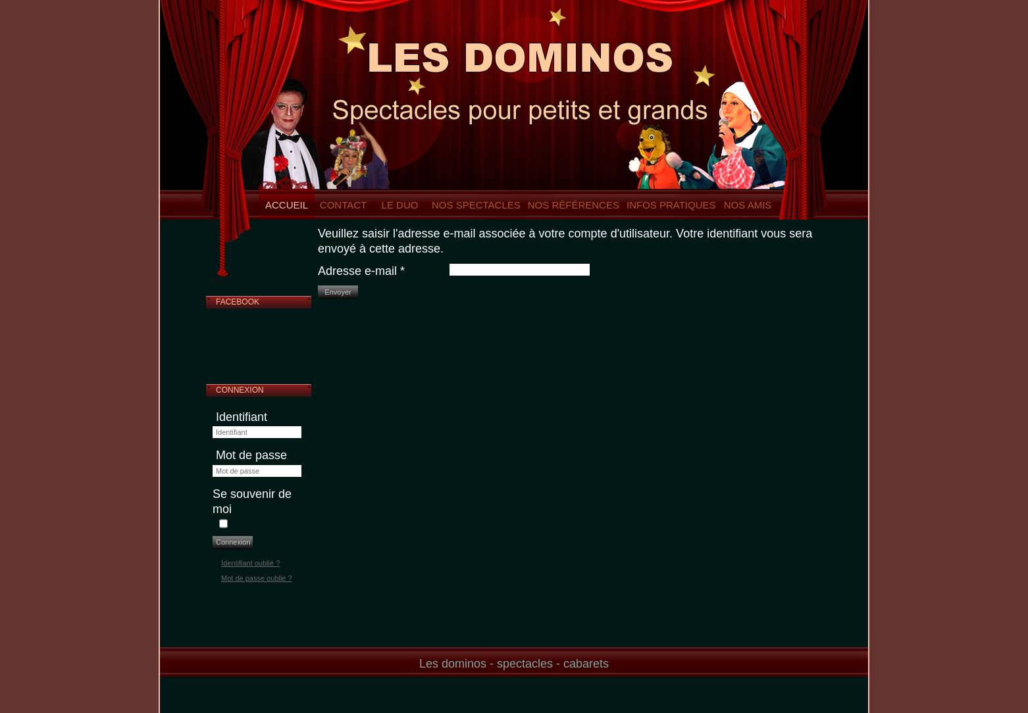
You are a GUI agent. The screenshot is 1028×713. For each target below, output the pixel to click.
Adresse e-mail (361, 271)
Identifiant (241, 417)
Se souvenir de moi (252, 501)
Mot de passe (251, 455)
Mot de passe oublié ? (256, 578)
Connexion (233, 542)
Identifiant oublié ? (250, 563)
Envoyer (337, 292)
